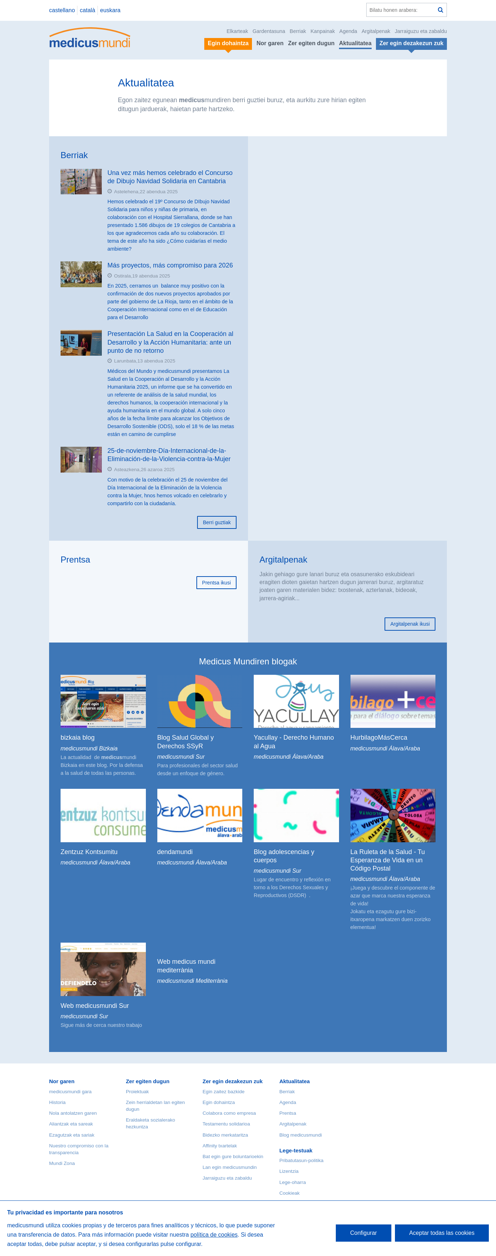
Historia (57, 1102)
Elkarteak (237, 31)
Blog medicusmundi (300, 1135)
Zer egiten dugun (311, 43)
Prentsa (75, 559)
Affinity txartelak (219, 1145)
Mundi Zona (62, 1163)
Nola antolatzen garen (73, 1113)
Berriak (298, 31)
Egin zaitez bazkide (223, 1091)
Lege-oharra (292, 1182)
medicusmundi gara (70, 1091)
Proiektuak (137, 1091)
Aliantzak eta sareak (71, 1124)
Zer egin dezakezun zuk (232, 1081)
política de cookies (214, 1235)
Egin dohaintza (218, 1102)
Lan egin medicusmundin (229, 1167)
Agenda (348, 31)
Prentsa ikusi (216, 583)
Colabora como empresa (229, 1113)
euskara (110, 10)
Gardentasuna (269, 31)
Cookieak (289, 1193)
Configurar (363, 1233)
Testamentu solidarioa (226, 1124)
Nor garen (270, 43)
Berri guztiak (217, 522)
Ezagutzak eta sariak (71, 1135)
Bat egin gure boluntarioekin (232, 1156)
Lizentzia (289, 1171)
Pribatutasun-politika (301, 1160)
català (87, 10)
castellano (62, 10)
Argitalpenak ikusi (410, 624)
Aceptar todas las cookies (441, 1233)
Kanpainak (322, 31)
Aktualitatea (355, 43)
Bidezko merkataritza (225, 1135)
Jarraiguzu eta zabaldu (421, 31)
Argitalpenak (376, 31)
